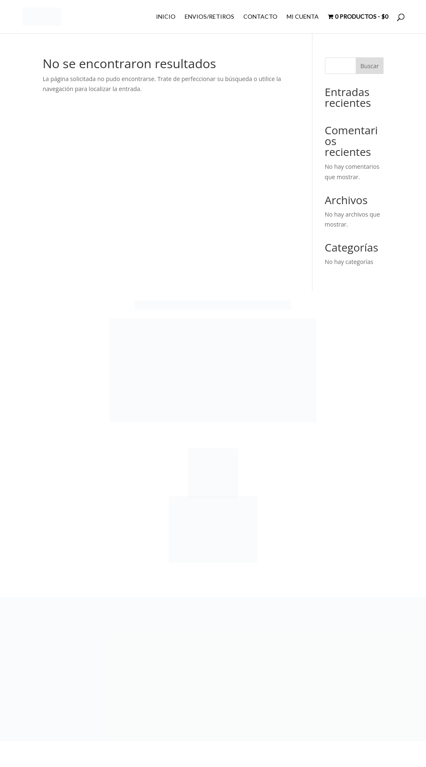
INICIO (166, 17)
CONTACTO (260, 17)
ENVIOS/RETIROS (209, 17)
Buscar (369, 66)
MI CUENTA (303, 17)
